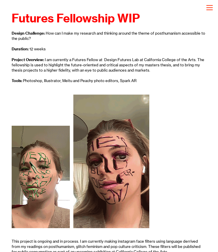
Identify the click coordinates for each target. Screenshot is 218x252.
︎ (209, 8)
